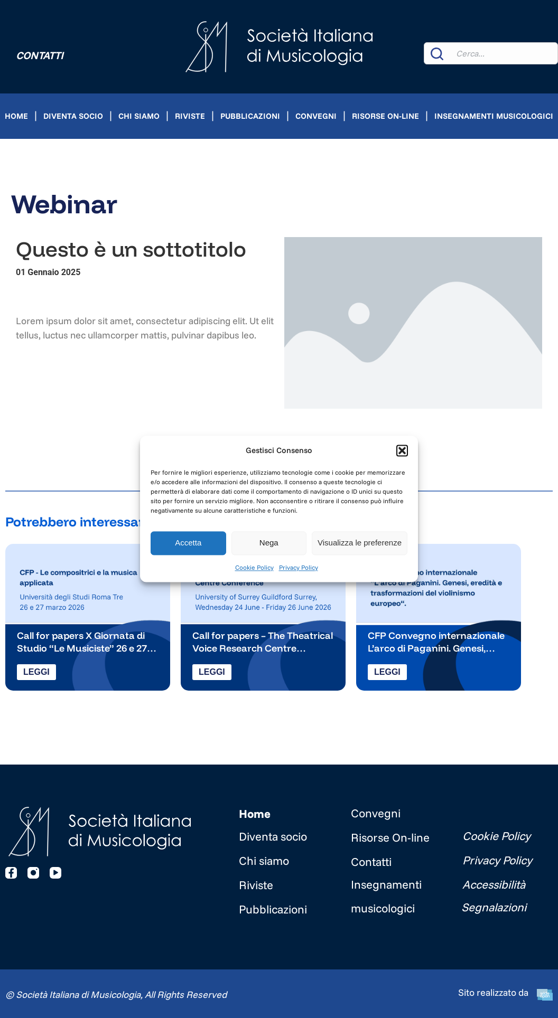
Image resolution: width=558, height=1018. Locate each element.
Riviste (190, 116)
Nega (268, 543)
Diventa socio (73, 116)
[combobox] (491, 53)
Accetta (188, 543)
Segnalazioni (493, 907)
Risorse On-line (385, 116)
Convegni (316, 116)
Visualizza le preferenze (360, 543)
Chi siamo (139, 116)
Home (16, 116)
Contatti (39, 55)
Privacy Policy (298, 567)
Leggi (36, 671)
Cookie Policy (254, 567)
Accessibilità (493, 884)
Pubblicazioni (250, 116)
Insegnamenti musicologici (493, 116)
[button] (402, 450)
